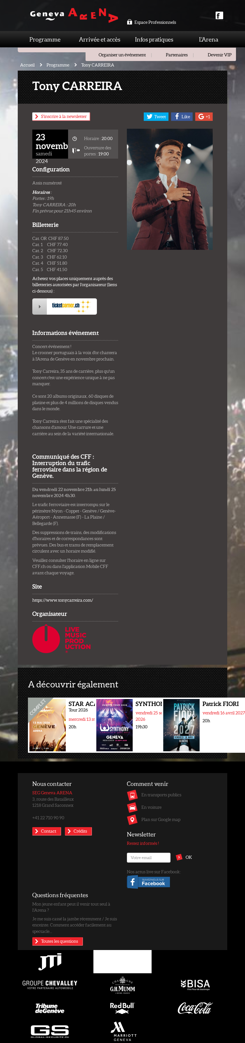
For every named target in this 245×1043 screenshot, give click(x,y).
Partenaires (177, 54)
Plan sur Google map (160, 819)
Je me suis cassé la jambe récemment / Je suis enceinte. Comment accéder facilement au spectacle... (74, 925)
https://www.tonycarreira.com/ (62, 600)
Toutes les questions (59, 941)
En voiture (151, 807)
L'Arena (208, 39)
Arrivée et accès (99, 39)
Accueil (27, 64)
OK (189, 857)
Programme (45, 39)
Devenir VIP (220, 54)
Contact (48, 831)
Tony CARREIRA (97, 64)
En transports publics (161, 794)
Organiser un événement (122, 54)
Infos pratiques (154, 39)
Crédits (80, 831)
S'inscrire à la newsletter (64, 116)
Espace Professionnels (151, 22)
